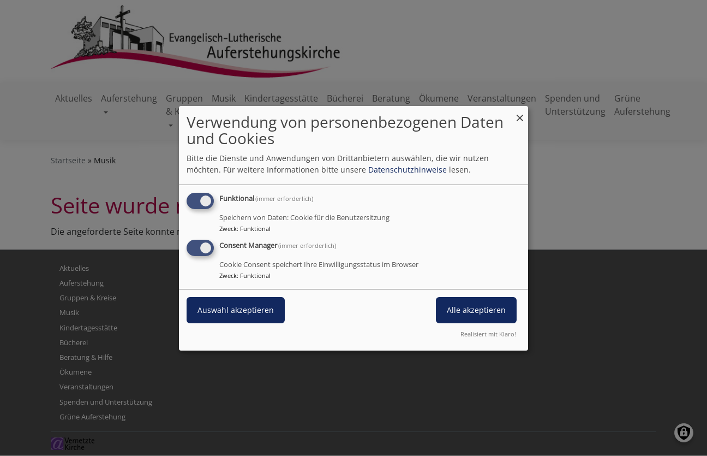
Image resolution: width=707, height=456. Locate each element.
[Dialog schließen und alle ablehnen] (520, 112)
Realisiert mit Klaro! (488, 334)
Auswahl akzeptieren (235, 310)
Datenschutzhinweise (407, 169)
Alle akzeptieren (476, 310)
